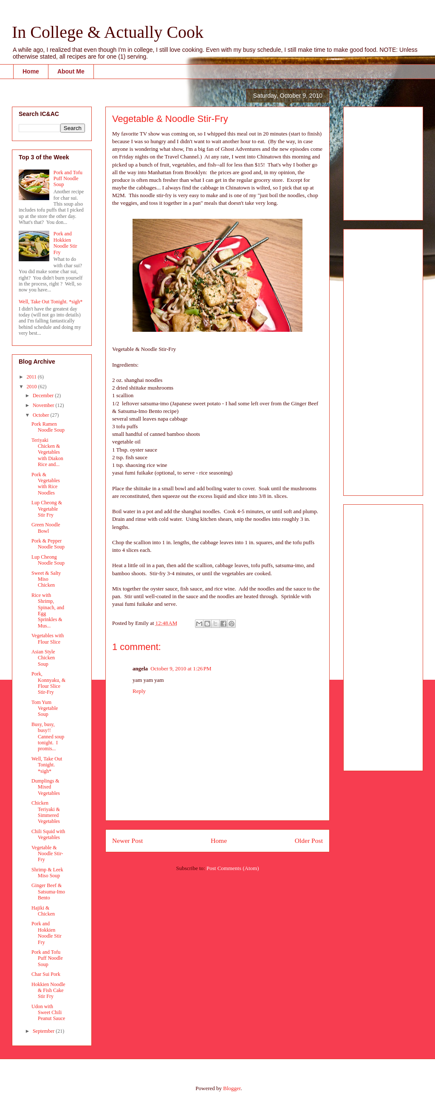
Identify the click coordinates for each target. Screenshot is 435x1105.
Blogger (231, 1088)
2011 (32, 377)
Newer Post (127, 840)
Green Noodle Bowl (45, 528)
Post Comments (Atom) (232, 868)
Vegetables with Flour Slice (47, 638)
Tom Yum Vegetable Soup (44, 708)
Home (31, 71)
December (44, 395)
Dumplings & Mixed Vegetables (45, 787)
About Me (71, 71)
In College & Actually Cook (107, 32)
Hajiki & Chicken (43, 911)
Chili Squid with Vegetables (48, 834)
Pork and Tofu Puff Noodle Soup (68, 179)
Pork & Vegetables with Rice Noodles (45, 484)
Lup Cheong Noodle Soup (48, 560)
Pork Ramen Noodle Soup (48, 427)
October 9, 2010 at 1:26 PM (181, 668)
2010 (32, 387)
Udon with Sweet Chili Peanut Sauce (48, 1012)
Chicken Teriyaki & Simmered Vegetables (45, 812)
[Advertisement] (375, 161)
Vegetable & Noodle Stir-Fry (47, 854)
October (42, 415)
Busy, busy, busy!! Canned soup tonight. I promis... (47, 736)
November (44, 405)
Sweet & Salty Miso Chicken (46, 579)
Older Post (309, 840)
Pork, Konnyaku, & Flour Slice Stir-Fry (48, 683)
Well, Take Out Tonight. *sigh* (50, 302)
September (44, 1031)
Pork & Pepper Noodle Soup (48, 544)
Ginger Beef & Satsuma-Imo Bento (48, 891)
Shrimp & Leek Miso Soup (47, 873)
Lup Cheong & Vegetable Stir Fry (46, 509)
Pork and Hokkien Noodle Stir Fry (65, 243)
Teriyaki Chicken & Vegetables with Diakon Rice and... (47, 452)
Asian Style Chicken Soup (43, 658)
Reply (139, 691)
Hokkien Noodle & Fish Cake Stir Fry (48, 990)
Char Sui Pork (45, 974)
